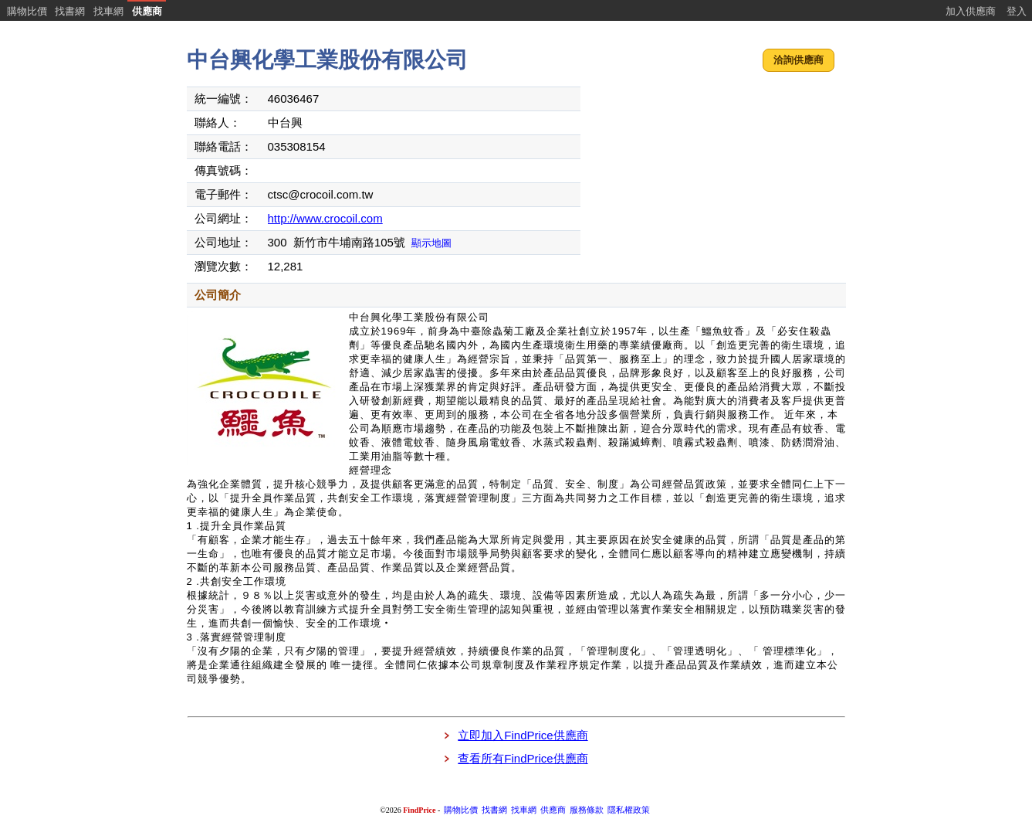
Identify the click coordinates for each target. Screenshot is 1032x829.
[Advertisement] (715, 181)
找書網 (70, 11)
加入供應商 (971, 11)
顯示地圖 (431, 243)
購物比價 (27, 11)
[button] (798, 61)
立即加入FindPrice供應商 (522, 735)
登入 (1017, 11)
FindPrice (419, 810)
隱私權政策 (628, 810)
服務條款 (587, 810)
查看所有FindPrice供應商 (522, 758)
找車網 (108, 11)
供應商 (147, 11)
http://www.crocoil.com (325, 218)
